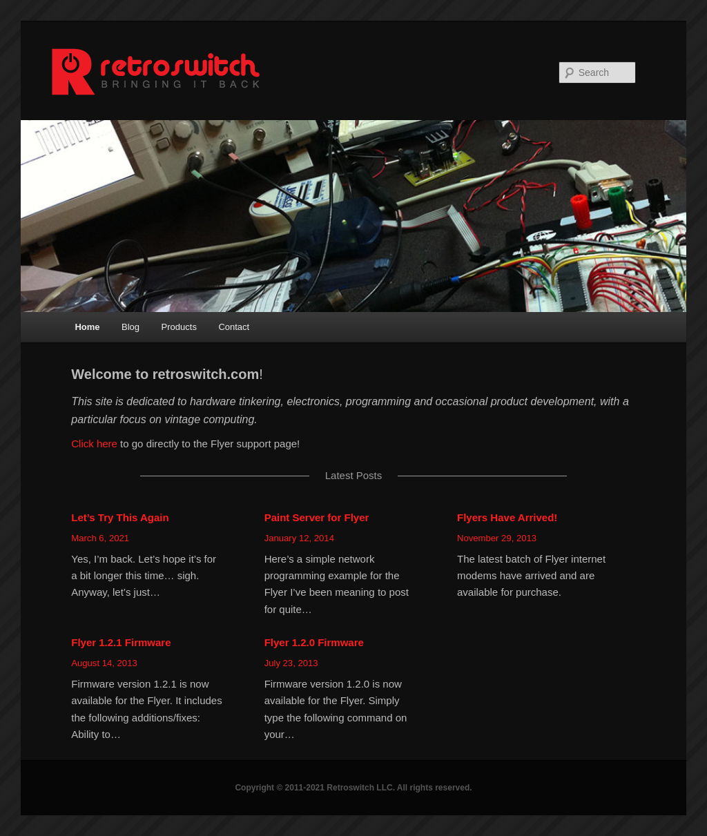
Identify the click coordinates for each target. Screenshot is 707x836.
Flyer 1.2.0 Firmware (314, 642)
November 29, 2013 (496, 538)
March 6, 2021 (100, 538)
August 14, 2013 (104, 663)
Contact (233, 327)
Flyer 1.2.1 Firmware (121, 642)
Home (87, 327)
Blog (130, 327)
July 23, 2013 (291, 663)
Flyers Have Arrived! (507, 517)
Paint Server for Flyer (316, 517)
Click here (94, 443)
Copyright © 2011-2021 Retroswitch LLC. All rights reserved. (353, 788)
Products (179, 327)
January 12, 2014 (299, 538)
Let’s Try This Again (119, 517)
